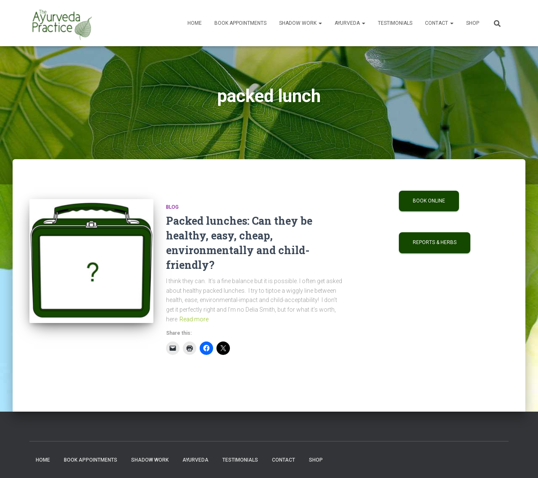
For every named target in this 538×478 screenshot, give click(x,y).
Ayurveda (350, 23)
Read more (193, 319)
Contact (439, 23)
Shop (472, 23)
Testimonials (395, 23)
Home (194, 23)
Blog (172, 207)
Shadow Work (300, 23)
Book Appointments (240, 23)
